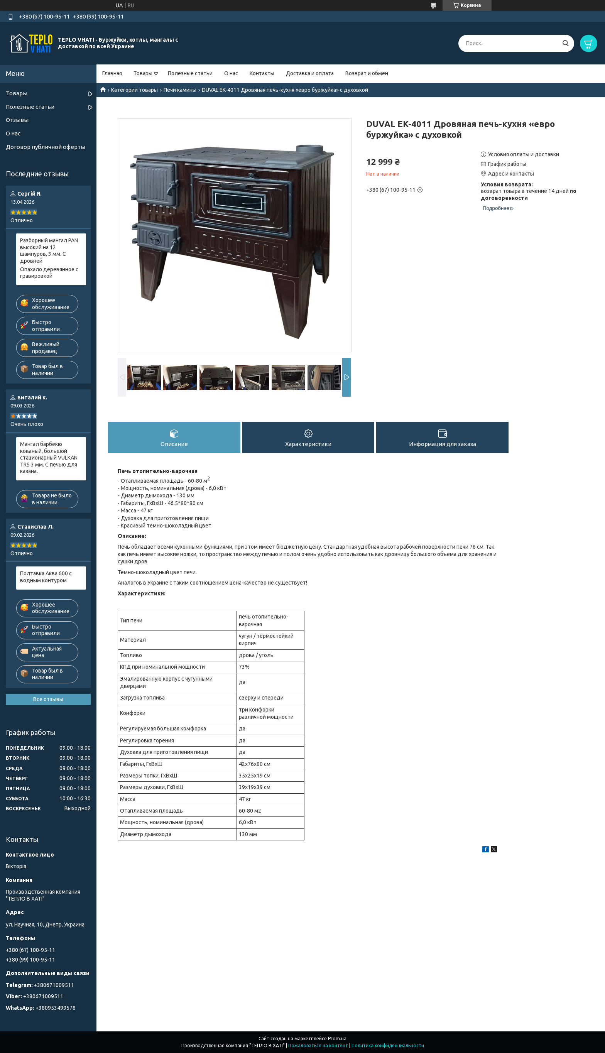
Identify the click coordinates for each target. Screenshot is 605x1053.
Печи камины (180, 90)
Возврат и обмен (366, 73)
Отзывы (17, 120)
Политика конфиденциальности (388, 1045)
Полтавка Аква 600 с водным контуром (46, 576)
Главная (112, 73)
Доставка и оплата (310, 73)
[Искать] (565, 43)
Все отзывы (48, 699)
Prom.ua (337, 1038)
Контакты (262, 73)
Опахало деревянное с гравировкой (49, 272)
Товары (143, 73)
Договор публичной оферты (45, 147)
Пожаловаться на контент (318, 1045)
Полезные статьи (190, 73)
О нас (231, 73)
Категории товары (134, 90)
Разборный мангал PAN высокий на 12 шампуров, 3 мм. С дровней (49, 250)
